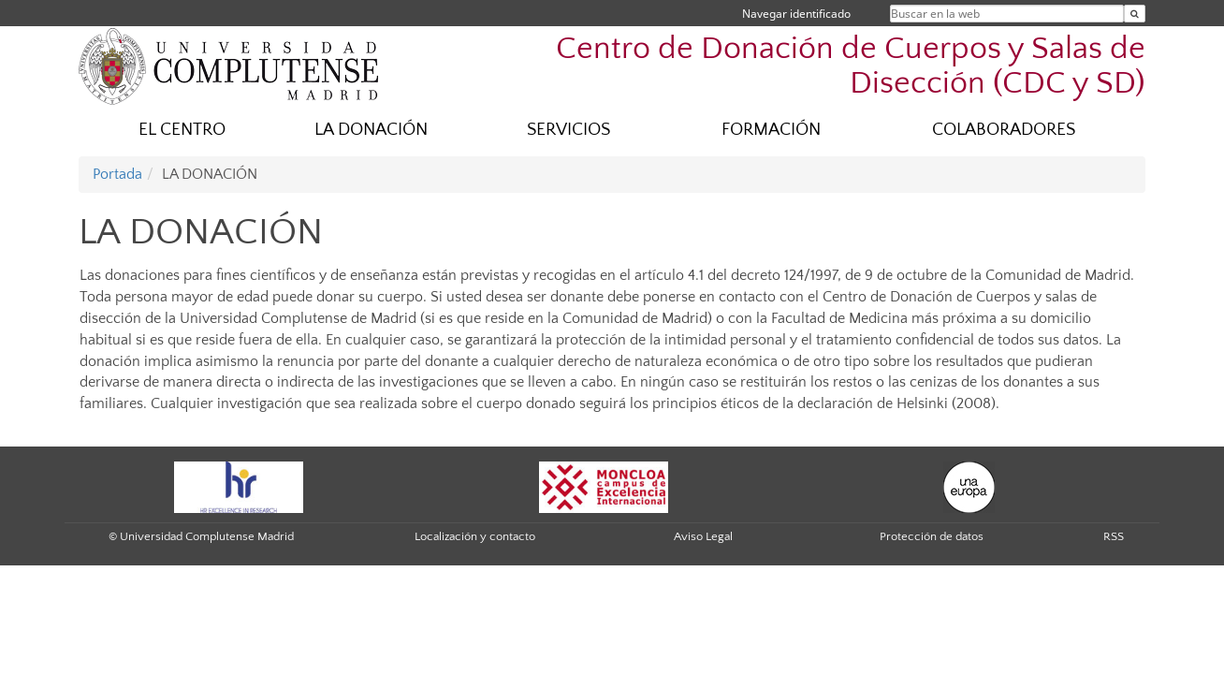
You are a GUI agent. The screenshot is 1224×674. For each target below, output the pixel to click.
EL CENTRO (182, 129)
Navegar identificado (796, 14)
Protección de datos (932, 536)
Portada (117, 174)
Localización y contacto (475, 536)
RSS (1113, 536)
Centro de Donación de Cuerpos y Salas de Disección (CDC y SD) (850, 66)
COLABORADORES (1003, 129)
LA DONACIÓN (371, 129)
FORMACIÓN (771, 129)
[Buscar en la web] (1134, 13)
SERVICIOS (568, 129)
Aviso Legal (703, 536)
